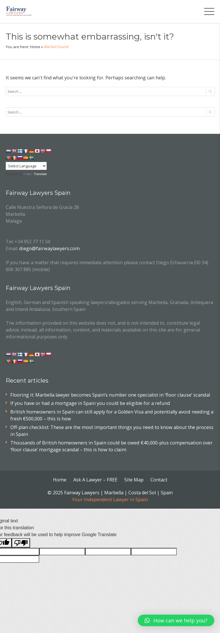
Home (35, 46)
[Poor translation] (21, 541)
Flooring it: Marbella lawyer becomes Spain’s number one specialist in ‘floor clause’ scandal (107, 394)
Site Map (133, 478)
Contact (158, 478)
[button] (176, 620)
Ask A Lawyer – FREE (95, 478)
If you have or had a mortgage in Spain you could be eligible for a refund (88, 402)
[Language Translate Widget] (26, 166)
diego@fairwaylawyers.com (48, 248)
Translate (35, 174)
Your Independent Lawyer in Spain (110, 497)
